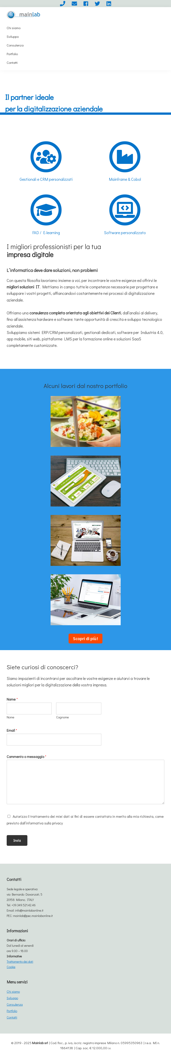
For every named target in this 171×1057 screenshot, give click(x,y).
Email (12, 730)
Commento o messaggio (26, 756)
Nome (12, 699)
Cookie (11, 967)
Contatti (12, 1017)
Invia (17, 840)
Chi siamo (13, 991)
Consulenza (15, 1004)
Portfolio (12, 1011)
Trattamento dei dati (20, 961)
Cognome (62, 717)
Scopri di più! (85, 638)
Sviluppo (12, 998)
